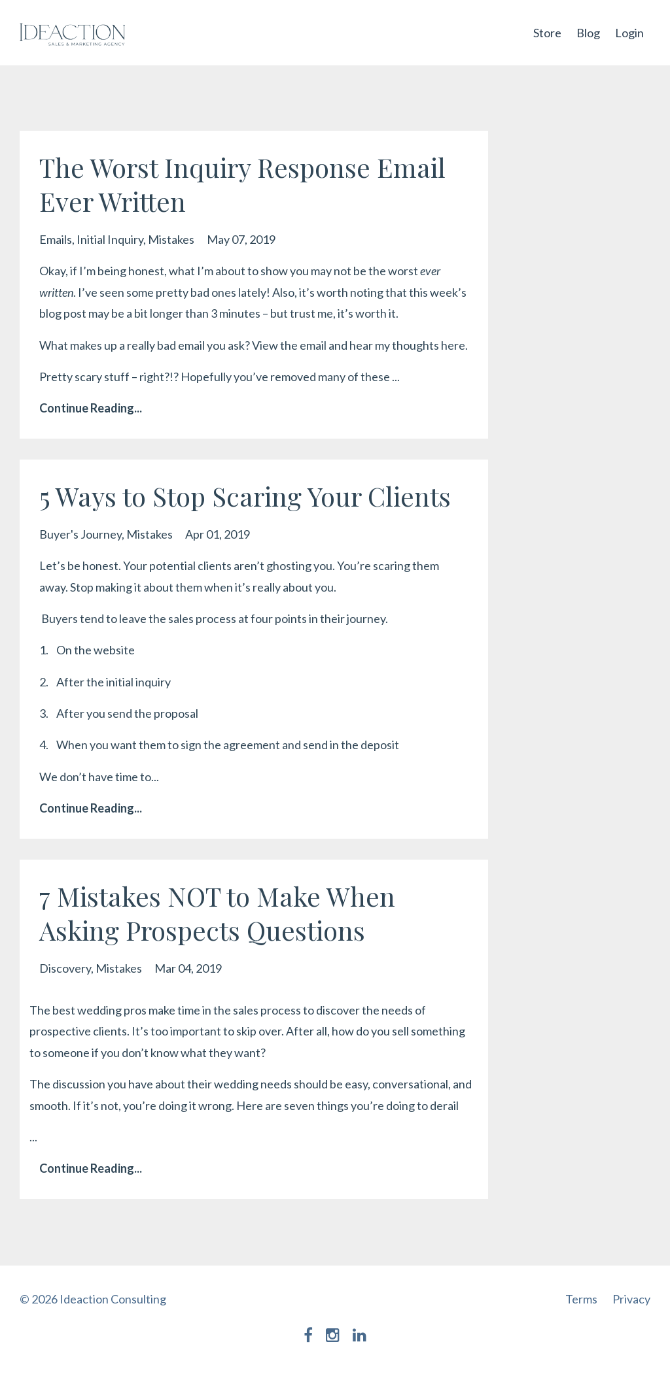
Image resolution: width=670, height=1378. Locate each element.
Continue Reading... (90, 408)
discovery (65, 968)
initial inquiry (110, 239)
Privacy (631, 1299)
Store (547, 32)
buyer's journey (80, 534)
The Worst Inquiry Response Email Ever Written (242, 184)
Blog (588, 32)
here (453, 345)
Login (629, 32)
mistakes (171, 239)
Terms (581, 1299)
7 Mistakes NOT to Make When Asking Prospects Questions (217, 913)
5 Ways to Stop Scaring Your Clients (245, 496)
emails (55, 239)
